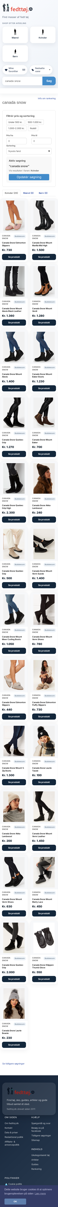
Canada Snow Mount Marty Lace (42, 900)
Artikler (35, 1159)
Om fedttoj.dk (12, 1123)
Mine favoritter (15, 70)
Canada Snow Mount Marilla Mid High (42, 244)
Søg (49, 80)
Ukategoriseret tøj (40, 1155)
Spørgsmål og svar (40, 1123)
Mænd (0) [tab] (28, 193)
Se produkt (14, 257)
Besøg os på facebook (37, 1129)
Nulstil (33, 128)
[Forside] (17, 8)
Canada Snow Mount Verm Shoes (42, 638)
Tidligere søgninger (41, 1135)
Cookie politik (13, 1184)
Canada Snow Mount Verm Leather (42, 835)
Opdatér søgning (29, 177)
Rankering (36, 1169)
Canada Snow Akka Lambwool (41, 506)
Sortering (10, 145)
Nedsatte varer (41, 70)
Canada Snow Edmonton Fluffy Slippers (44, 703)
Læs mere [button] (40, 1193)
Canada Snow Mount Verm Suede (42, 572)
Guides (34, 1164)
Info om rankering (47, 98)
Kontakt (8, 1128)
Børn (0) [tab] (43, 193)
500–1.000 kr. (35, 122)
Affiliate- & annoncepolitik (12, 1143)
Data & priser (11, 1132)
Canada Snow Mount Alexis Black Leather (12, 309)
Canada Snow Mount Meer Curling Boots (12, 638)
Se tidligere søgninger (13, 1063)
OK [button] (15, 1201)
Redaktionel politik (14, 1137)
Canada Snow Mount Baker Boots (42, 375)
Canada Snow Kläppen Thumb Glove (43, 966)
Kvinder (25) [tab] (11, 193)
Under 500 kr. (15, 122)
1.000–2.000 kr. (16, 128)
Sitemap (35, 1140)
